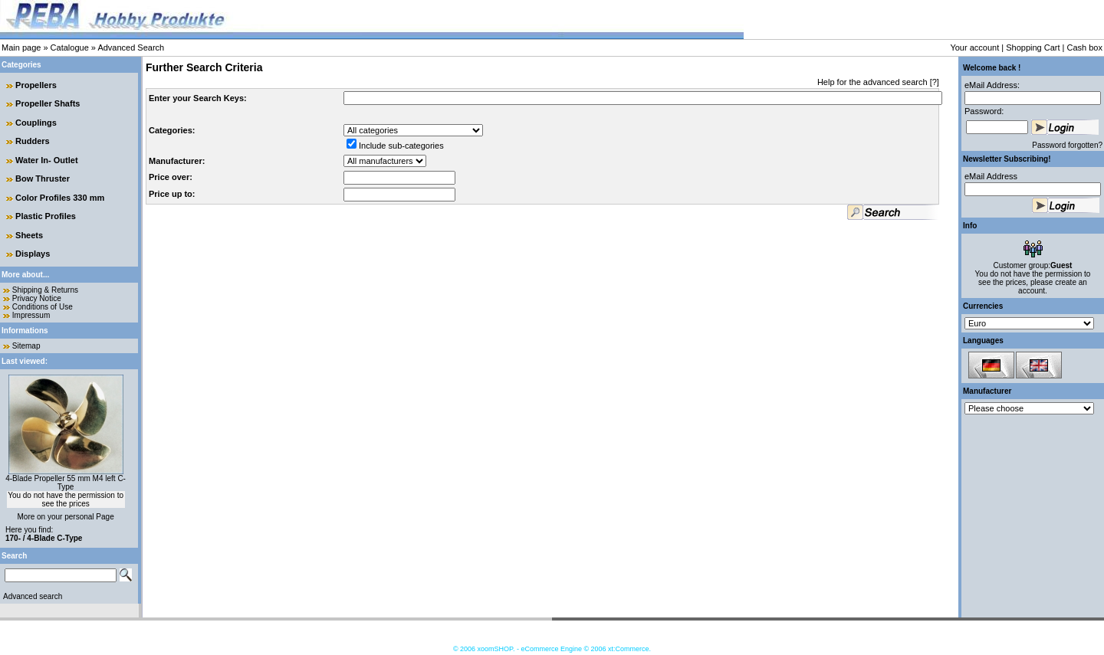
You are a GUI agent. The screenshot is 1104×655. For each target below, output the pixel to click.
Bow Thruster (42, 178)
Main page (21, 47)
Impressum (31, 315)
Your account (974, 47)
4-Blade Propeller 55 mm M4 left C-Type (65, 482)
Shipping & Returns (45, 290)
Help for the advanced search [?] (878, 82)
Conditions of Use (42, 307)
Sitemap (26, 346)
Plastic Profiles (45, 216)
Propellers (36, 85)
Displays (32, 253)
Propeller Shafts (47, 103)
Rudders (32, 141)
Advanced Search (130, 47)
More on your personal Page (66, 517)
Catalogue (70, 47)
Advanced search (32, 596)
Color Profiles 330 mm (59, 197)
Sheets (29, 235)
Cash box (1084, 47)
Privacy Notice (36, 298)
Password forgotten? (1067, 145)
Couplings (36, 122)
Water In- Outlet (46, 160)
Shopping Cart (1033, 47)
